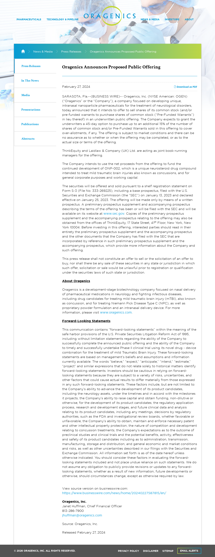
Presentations (30, 110)
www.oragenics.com (116, 312)
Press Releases (71, 51)
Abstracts (27, 139)
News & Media (150, 19)
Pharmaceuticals (29, 19)
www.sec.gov (113, 213)
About (189, 19)
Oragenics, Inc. (34, 550)
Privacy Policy (128, 551)
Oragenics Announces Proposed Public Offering (123, 51)
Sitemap (167, 551)
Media (25, 95)
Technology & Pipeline (63, 19)
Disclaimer (150, 551)
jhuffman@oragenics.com (82, 515)
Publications (30, 124)
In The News (30, 81)
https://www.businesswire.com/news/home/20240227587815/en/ (114, 493)
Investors (172, 19)
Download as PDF (185, 87)
